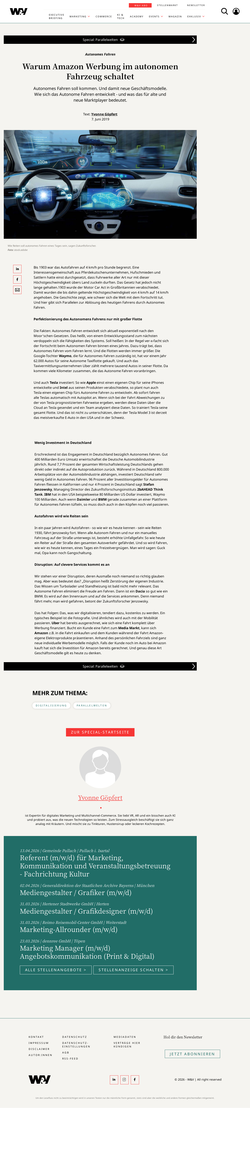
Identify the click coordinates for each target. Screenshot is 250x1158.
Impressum (39, 1043)
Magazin (175, 16)
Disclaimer (39, 1049)
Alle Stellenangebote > (55, 969)
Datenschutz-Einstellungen (76, 1044)
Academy (136, 16)
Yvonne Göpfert (104, 114)
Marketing (78, 16)
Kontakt (36, 1037)
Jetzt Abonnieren (192, 1053)
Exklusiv (194, 16)
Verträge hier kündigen (127, 1044)
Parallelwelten (92, 705)
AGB (65, 1052)
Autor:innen (40, 1055)
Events (154, 16)
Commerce (104, 16)
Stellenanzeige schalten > (133, 969)
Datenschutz (74, 1037)
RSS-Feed (70, 1058)
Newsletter (196, 5)
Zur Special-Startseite (100, 732)
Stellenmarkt (167, 5)
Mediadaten (125, 1037)
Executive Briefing (56, 16)
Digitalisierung (51, 705)
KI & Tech (120, 16)
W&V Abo (141, 5)
